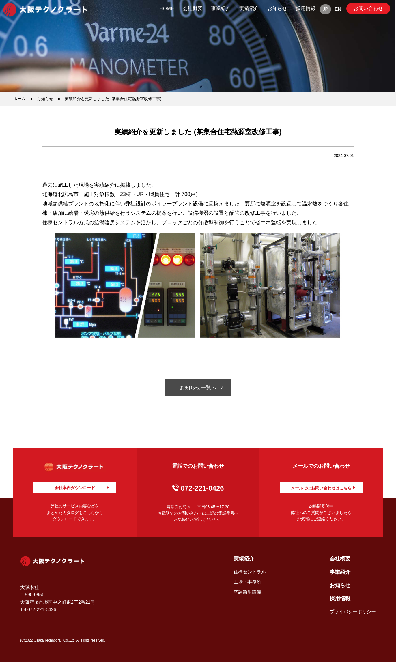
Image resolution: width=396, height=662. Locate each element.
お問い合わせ (368, 8)
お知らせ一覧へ (198, 387)
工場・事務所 (247, 581)
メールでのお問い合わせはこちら (321, 488)
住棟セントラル (250, 571)
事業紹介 (221, 8)
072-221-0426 (202, 488)
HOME (166, 8)
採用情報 (305, 8)
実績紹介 (249, 8)
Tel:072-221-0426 (38, 609)
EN (338, 9)
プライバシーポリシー (353, 611)
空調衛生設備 (247, 592)
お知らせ (277, 8)
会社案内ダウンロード (75, 487)
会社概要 (192, 8)
